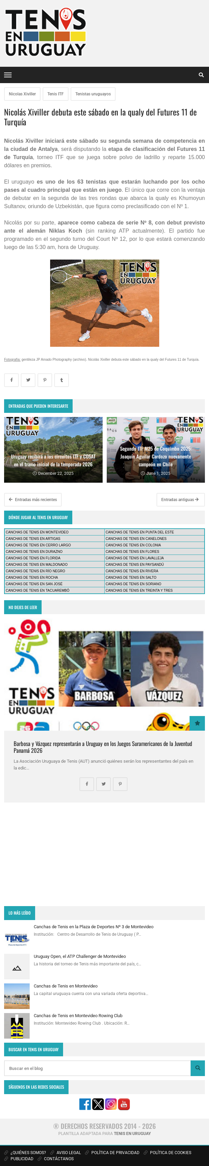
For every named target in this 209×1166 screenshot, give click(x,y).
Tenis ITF (55, 94)
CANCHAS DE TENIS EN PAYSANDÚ (135, 564)
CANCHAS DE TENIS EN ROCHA (32, 577)
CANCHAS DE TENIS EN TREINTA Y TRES (139, 590)
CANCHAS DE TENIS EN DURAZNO (34, 552)
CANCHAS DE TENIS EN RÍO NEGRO (35, 571)
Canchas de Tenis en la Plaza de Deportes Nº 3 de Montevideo (93, 926)
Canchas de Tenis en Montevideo (66, 986)
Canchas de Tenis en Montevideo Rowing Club (78, 1015)
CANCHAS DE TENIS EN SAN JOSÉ (34, 584)
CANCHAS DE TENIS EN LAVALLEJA (135, 558)
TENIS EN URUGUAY (132, 1133)
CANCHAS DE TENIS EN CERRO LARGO (38, 545)
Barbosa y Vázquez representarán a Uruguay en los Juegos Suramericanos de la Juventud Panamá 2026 (103, 747)
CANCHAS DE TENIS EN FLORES (132, 552)
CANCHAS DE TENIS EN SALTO (131, 577)
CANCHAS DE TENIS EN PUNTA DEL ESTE (140, 532)
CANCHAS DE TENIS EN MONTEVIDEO (37, 532)
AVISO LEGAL (65, 1152)
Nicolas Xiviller (22, 94)
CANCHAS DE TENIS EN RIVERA (132, 571)
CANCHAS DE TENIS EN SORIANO (133, 584)
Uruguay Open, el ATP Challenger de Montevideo (80, 956)
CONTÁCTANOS (56, 1158)
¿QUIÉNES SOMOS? (25, 1152)
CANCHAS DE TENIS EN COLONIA (133, 545)
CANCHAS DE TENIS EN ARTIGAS (33, 539)
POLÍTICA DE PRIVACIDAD (112, 1152)
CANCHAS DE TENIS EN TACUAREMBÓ (38, 590)
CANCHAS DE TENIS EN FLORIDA (33, 558)
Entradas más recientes (33, 499)
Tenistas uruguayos (93, 94)
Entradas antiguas (180, 499)
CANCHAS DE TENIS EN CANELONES (136, 539)
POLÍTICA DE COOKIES (167, 1152)
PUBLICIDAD (18, 1158)
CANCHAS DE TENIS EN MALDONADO (37, 564)
